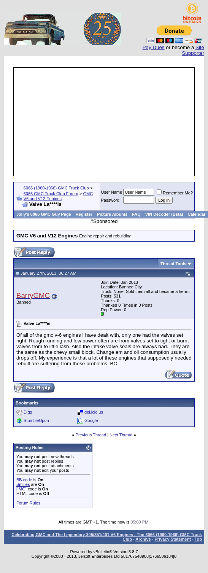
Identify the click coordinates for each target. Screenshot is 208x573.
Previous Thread (91, 435)
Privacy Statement (172, 539)
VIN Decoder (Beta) (164, 214)
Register (84, 214)
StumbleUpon (36, 420)
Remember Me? (175, 193)
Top (198, 539)
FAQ (136, 214)
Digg (28, 412)
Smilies (23, 484)
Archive (143, 539)
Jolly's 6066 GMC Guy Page (43, 214)
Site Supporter (193, 50)
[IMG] (21, 489)
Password (110, 200)
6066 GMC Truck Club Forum (51, 193)
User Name (111, 192)
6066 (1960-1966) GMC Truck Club (56, 188)
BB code (24, 480)
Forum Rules (28, 503)
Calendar (196, 214)
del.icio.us (93, 412)
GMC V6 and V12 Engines (58, 196)
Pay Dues (154, 47)
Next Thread (121, 435)
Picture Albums (112, 214)
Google (91, 420)
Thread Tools (173, 263)
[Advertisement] (104, 121)
